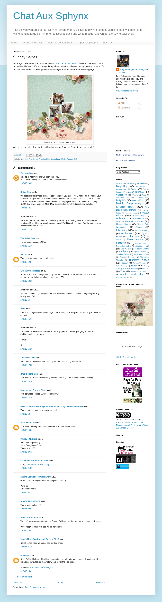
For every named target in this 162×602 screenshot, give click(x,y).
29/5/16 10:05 (26, 183)
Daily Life (121, 200)
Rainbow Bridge (140, 243)
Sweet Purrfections (29, 517)
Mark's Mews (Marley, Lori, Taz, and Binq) (39, 539)
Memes (139, 227)
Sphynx (124, 251)
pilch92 (23, 254)
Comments (124, 108)
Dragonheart (55, 159)
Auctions (119, 183)
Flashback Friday (131, 213)
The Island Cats (27, 358)
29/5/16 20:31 (26, 452)
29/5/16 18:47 (26, 414)
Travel (134, 265)
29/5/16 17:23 (26, 365)
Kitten (118, 222)
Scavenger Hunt (142, 246)
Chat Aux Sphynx (50, 15)
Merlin (63, 159)
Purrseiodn (25, 173)
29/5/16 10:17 (26, 208)
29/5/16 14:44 (26, 300)
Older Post (101, 582)
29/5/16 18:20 (26, 381)
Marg (22, 309)
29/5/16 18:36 (26, 397)
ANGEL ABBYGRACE (30, 501)
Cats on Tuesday (135, 192)
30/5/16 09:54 (26, 509)
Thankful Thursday (127, 257)
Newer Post (19, 582)
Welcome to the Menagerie (41, 567)
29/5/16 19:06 (26, 430)
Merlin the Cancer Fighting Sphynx (130, 155)
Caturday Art (121, 195)
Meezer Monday (123, 224)
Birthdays (141, 183)
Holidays (120, 218)
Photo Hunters (134, 239)
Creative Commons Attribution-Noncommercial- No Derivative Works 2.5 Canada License (132, 425)
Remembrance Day (123, 246)
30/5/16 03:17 (26, 492)
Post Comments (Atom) (35, 587)
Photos (121, 243)
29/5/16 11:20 (26, 229)
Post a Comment (24, 577)
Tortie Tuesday (121, 266)
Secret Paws (126, 249)
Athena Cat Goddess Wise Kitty (35, 477)
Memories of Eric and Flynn (33, 390)
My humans (127, 233)
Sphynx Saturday (140, 252)
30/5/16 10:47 (26, 530)
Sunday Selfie (72, 159)
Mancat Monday (134, 221)
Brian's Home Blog (29, 374)
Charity (135, 195)
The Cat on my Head (66, 63)
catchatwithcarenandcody (38, 464)
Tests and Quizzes (141, 254)
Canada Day (121, 189)
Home (13, 42)
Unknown (24, 555)
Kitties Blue (25, 192)
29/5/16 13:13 (26, 281)
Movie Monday (142, 231)
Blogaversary (140, 186)
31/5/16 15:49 (26, 571)
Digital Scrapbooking (87, 42)
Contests (139, 197)
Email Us (107, 42)
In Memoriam (138, 218)
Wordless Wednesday (131, 274)
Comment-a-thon (122, 197)
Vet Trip (145, 268)
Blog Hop (24, 159)
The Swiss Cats (27, 238)
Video (122, 271)
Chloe (143, 195)
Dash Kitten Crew (28, 422)
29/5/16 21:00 (26, 468)
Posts (121, 103)
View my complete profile (127, 91)
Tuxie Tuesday (131, 268)
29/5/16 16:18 (26, 349)
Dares (133, 200)
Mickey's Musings (28, 439)
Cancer (134, 189)
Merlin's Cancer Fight (32, 42)
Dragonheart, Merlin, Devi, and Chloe (133, 71)
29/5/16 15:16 (26, 319)
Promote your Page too (125, 160)
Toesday (124, 263)
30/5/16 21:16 (26, 547)
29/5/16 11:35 (26, 246)
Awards (128, 183)
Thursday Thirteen (139, 260)
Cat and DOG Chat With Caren (34, 461)
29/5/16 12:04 (26, 262)
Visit (126, 357)
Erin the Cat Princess (30, 271)
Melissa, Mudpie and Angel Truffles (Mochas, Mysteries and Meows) (52, 406)
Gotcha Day (138, 216)
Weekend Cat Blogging (139, 271)
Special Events (142, 249)
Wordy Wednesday (122, 277)
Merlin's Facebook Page (60, 42)
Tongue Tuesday (139, 263)
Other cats (133, 236)
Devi (30, 159)
